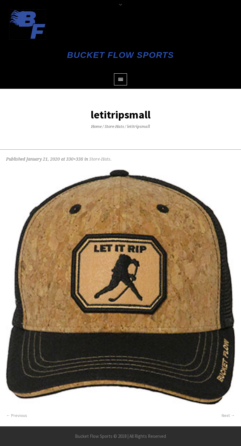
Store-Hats (114, 126)
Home (96, 126)
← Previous (16, 415)
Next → (228, 415)
